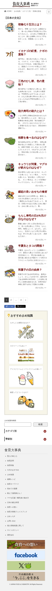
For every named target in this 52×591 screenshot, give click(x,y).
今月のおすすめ (12, 470)
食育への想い (11, 507)
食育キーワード (12, 484)
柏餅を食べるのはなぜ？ (32, 137)
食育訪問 (9, 461)
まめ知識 (9, 475)
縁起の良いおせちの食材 (32, 191)
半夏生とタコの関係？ (31, 245)
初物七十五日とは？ (30, 24)
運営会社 (9, 535)
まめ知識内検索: (10, 421)
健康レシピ (10, 479)
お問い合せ (10, 521)
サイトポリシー (12, 530)
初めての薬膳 (11, 489)
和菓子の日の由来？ (30, 269)
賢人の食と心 (11, 456)
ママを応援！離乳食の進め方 (17, 498)
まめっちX (10, 516)
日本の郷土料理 (12, 502)
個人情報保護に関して (14, 526)
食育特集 (9, 465)
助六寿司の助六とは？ (31, 111)
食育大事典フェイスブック (16, 512)
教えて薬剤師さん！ (13, 493)
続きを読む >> (40, 45)
